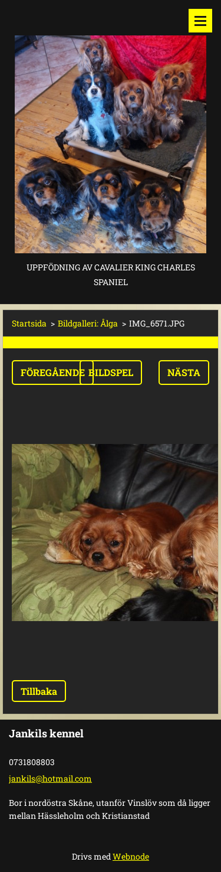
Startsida (29, 323)
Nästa (183, 372)
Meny (200, 20)
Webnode (131, 856)
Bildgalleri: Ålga (88, 323)
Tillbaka (39, 691)
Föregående (53, 372)
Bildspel (110, 372)
